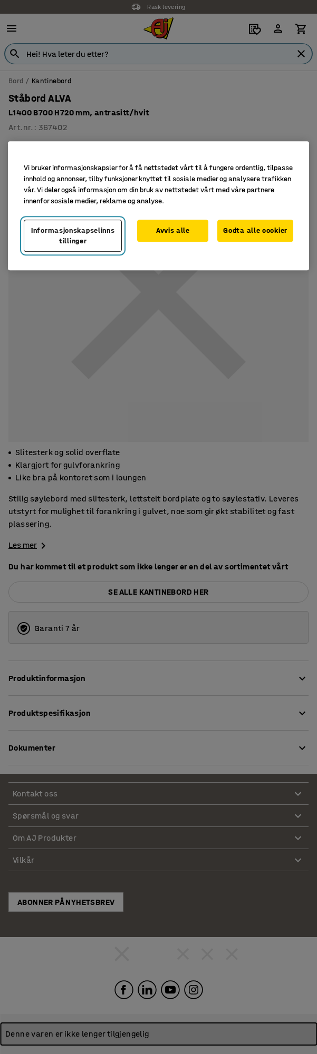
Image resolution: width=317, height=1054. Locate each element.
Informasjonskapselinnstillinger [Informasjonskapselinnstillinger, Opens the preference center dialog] (72, 235)
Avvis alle (173, 230)
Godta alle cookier (255, 230)
